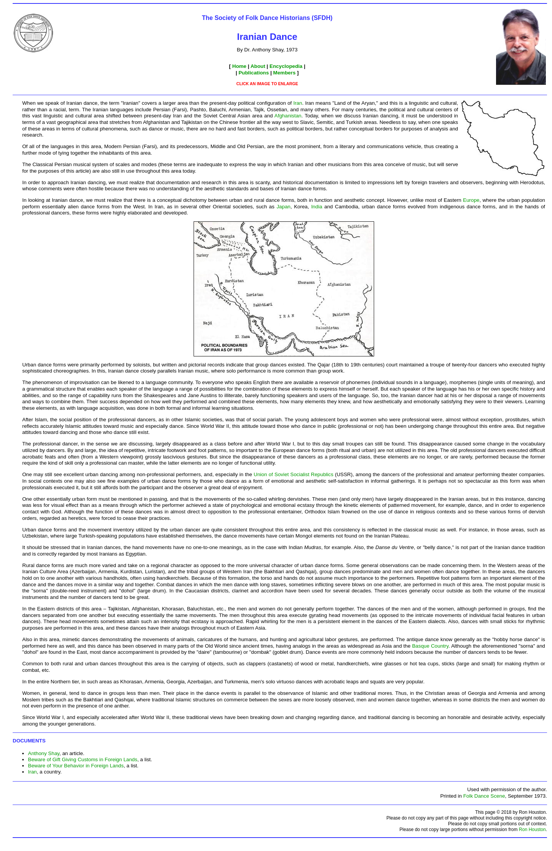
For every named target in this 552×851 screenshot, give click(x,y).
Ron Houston (532, 829)
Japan (283, 206)
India (316, 206)
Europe (471, 200)
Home (239, 66)
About (257, 66)
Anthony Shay (43, 753)
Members (284, 73)
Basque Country (430, 646)
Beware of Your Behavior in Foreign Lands (76, 766)
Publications (253, 73)
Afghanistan (287, 116)
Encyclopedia (285, 66)
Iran (297, 103)
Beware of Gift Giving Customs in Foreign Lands (82, 759)
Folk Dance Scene (484, 796)
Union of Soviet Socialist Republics (294, 474)
